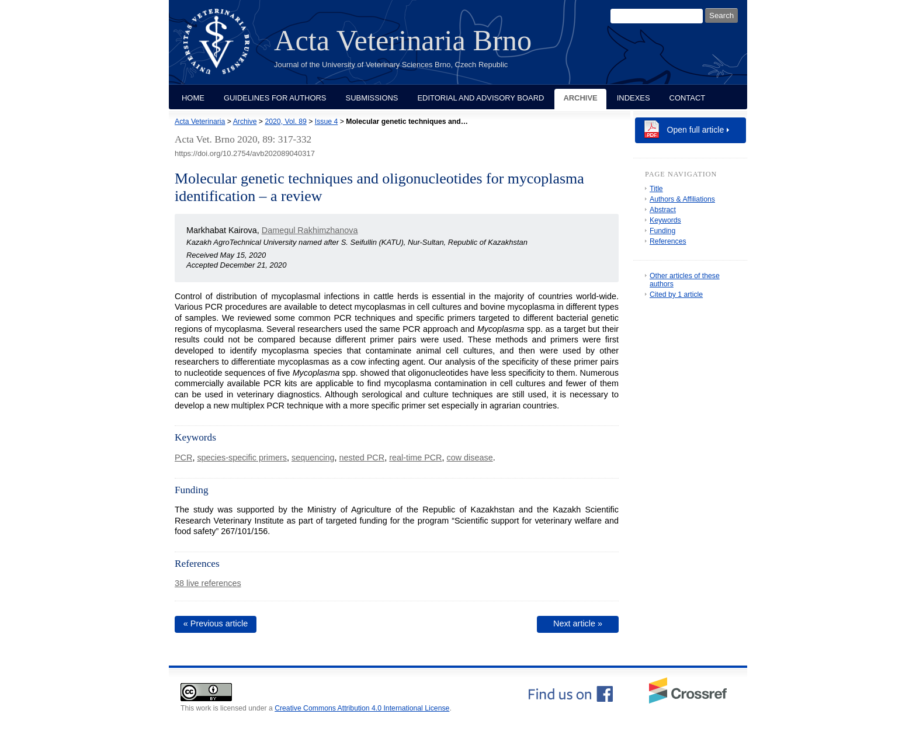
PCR (183, 457)
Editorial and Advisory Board (480, 97)
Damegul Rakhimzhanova (310, 230)
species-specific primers (242, 457)
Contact (687, 97)
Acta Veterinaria (200, 121)
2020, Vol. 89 (285, 121)
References (668, 241)
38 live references (208, 583)
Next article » (577, 623)
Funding (662, 231)
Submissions (372, 97)
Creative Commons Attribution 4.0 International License (362, 708)
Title (656, 189)
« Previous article (215, 623)
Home (193, 97)
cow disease (470, 457)
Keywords (665, 220)
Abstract (663, 210)
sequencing (313, 457)
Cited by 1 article (676, 294)
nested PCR (362, 457)
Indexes (633, 97)
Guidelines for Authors (275, 97)
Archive (580, 97)
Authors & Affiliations (682, 199)
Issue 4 (326, 121)
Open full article (695, 129)
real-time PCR (415, 457)
